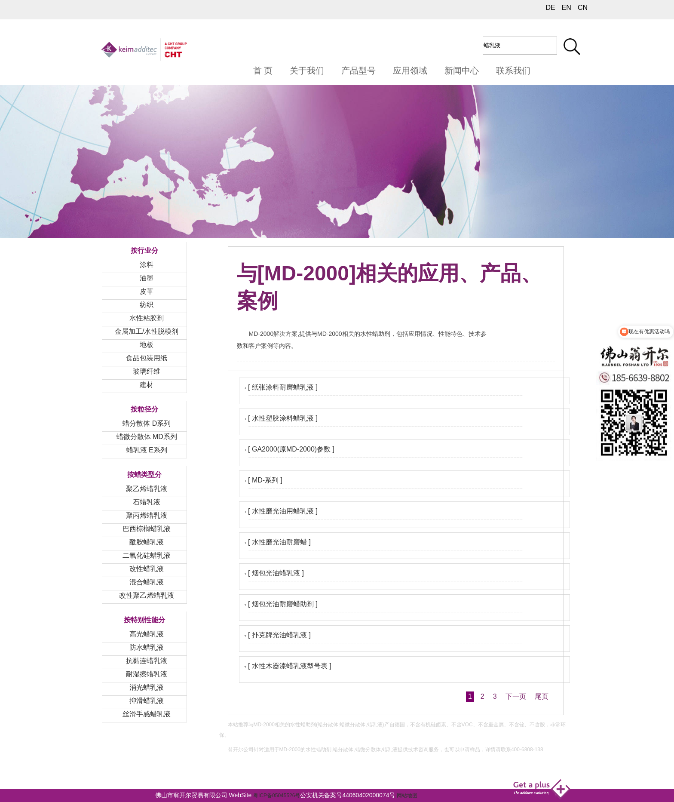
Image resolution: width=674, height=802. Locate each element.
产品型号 (358, 70)
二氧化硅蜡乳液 (147, 555)
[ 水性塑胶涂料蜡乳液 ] (283, 418)
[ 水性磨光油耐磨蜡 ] (279, 542)
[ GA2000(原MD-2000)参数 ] (291, 449)
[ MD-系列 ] (265, 480)
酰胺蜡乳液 (146, 542)
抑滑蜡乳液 (146, 700)
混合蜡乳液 (146, 582)
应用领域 (410, 70)
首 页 (263, 70)
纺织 (146, 304)
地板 (146, 344)
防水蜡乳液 (146, 647)
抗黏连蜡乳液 (146, 660)
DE (550, 7)
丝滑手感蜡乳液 (147, 714)
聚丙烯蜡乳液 (146, 515)
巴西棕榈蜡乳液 (147, 528)
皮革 (146, 291)
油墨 (146, 278)
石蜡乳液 (146, 502)
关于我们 (307, 70)
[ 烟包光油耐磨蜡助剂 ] (283, 604)
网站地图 (407, 796)
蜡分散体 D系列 (147, 423)
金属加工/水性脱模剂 (146, 331)
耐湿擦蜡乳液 (146, 674)
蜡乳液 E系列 (146, 450)
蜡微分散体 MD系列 (146, 436)
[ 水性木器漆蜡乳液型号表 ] (289, 666)
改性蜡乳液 (146, 568)
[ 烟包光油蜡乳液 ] (276, 573)
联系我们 (513, 70)
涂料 (146, 264)
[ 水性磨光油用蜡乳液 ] (283, 511)
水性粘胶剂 (146, 318)
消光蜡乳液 (146, 687)
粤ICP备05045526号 (276, 796)
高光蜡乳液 (146, 634)
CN (583, 7)
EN (566, 7)
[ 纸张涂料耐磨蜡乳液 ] (283, 387)
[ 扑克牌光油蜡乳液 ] (279, 635)
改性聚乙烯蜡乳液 (146, 595)
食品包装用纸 (146, 358)
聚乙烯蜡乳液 (146, 488)
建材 (146, 384)
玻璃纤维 (146, 371)
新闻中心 (461, 70)
